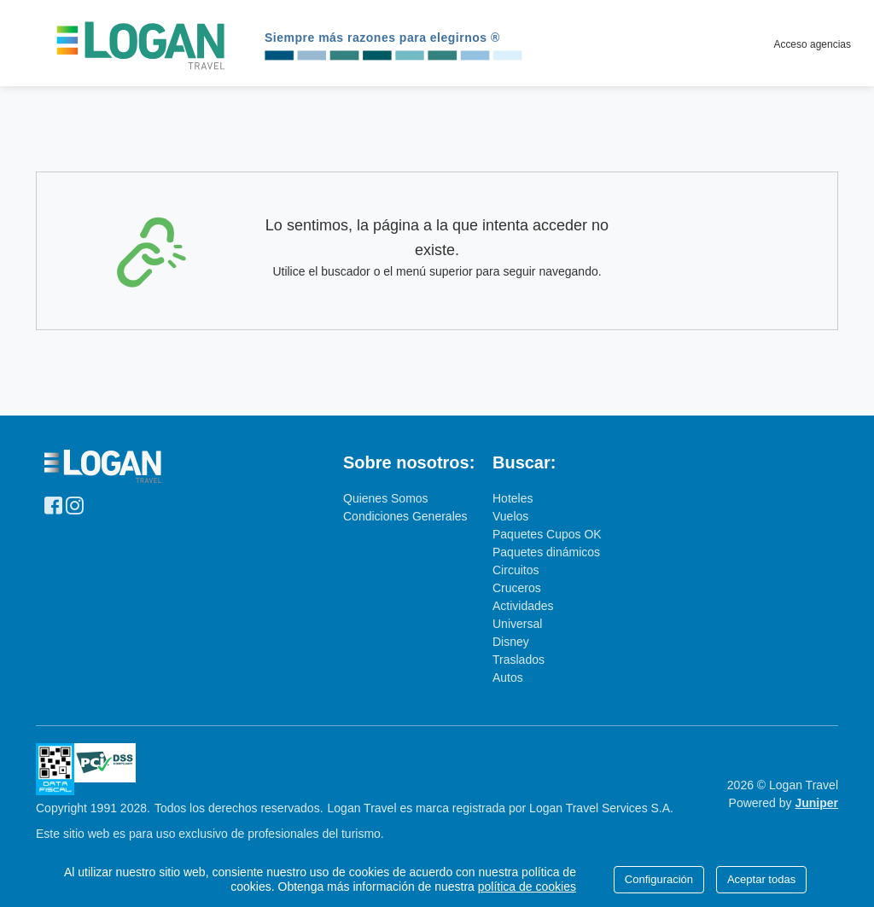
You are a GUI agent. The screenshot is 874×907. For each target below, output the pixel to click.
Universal (517, 624)
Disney (510, 641)
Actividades (523, 606)
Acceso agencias (812, 44)
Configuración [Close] (659, 879)
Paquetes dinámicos (546, 552)
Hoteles (512, 498)
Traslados (518, 659)
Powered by (783, 803)
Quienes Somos (385, 498)
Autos (507, 677)
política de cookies (527, 886)
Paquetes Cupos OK (547, 534)
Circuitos (515, 570)
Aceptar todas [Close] (761, 879)
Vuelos (510, 516)
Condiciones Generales (405, 516)
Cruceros (516, 588)
